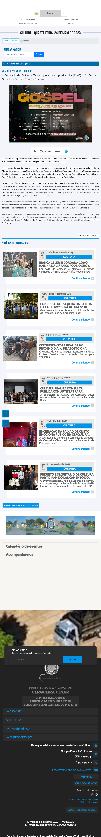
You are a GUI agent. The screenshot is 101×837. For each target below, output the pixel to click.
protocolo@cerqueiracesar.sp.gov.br (72, 770)
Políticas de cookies (89, 802)
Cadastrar (72, 659)
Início (6, 40)
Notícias (14, 40)
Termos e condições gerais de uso (83, 799)
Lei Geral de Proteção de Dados (82, 810)
